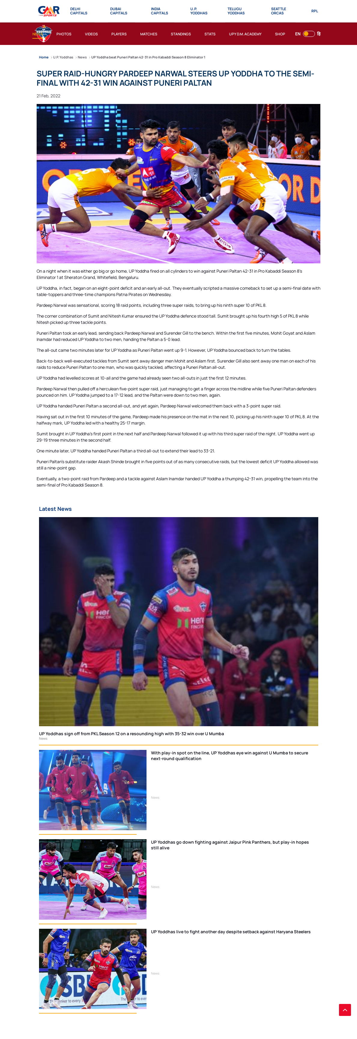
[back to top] (345, 1010)
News (43, 738)
